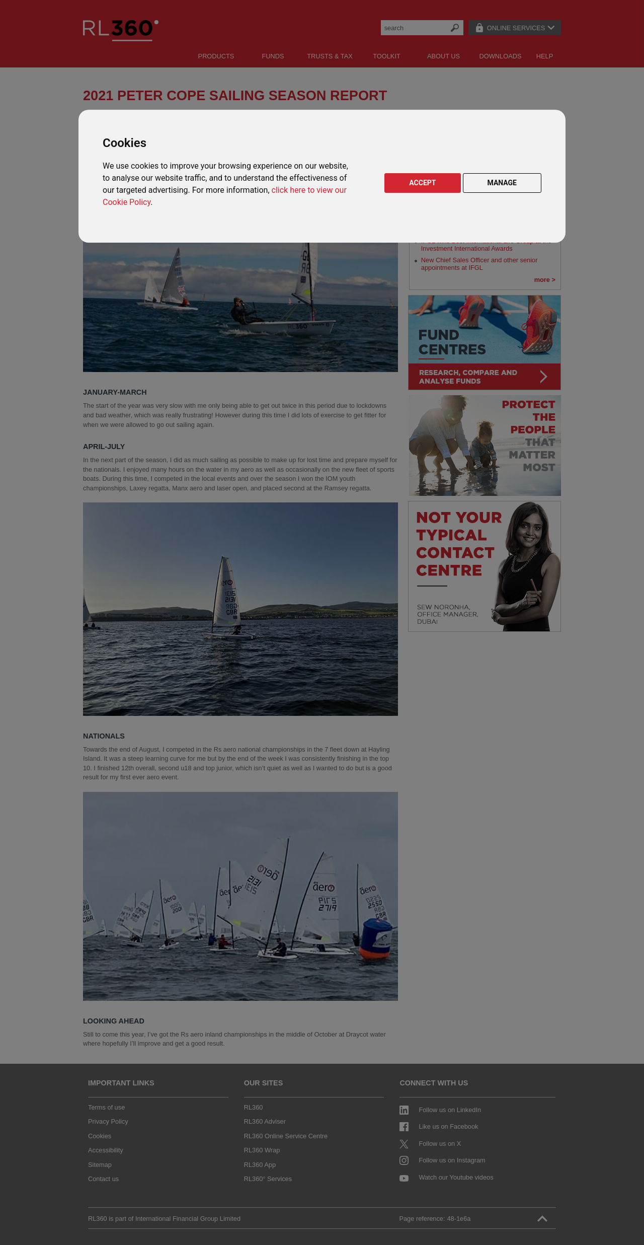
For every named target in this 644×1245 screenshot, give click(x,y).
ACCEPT (422, 183)
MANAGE (502, 183)
